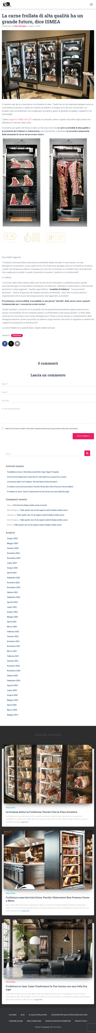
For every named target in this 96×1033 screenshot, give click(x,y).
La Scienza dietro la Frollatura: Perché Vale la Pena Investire (32, 482)
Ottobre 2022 (12, 592)
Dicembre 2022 (13, 583)
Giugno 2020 (12, 695)
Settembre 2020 (13, 681)
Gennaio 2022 (12, 636)
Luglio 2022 (12, 607)
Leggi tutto (24, 822)
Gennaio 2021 (12, 661)
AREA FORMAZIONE (34, 1021)
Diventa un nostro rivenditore (58, 1021)
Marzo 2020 (12, 710)
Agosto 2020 (12, 685)
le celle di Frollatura (38, 1015)
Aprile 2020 (11, 705)
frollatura (17, 335)
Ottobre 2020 (12, 676)
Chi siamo (13, 1015)
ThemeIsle (57, 1027)
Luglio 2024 (12, 563)
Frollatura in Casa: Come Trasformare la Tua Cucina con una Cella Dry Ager (38, 492)
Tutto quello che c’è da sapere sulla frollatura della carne (44, 510)
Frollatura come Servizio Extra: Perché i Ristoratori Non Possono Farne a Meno (40, 487)
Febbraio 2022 (13, 632)
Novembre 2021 (13, 646)
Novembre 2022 (13, 587)
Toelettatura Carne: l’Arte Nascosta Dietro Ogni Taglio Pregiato (33, 472)
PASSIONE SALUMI (16, 1021)
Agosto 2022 (12, 602)
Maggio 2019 (12, 715)
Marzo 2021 (12, 651)
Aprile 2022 (11, 622)
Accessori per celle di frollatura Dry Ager (69, 1015)
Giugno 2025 (12, 538)
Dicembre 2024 (13, 553)
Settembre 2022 (13, 597)
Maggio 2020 (12, 700)
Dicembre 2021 (13, 641)
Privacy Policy (81, 1021)
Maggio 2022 (12, 617)
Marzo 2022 (12, 627)
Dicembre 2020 (13, 666)
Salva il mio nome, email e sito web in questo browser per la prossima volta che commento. (41, 429)
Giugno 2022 (12, 612)
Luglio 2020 (12, 690)
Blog (23, 1015)
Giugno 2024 (12, 568)
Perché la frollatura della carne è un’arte (30, 505)
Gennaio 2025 (12, 548)
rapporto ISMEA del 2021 (20, 119)
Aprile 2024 (11, 573)
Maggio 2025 (12, 543)
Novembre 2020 (13, 671)
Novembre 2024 (13, 558)
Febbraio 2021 (13, 656)
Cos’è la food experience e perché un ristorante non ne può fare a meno (36, 477)
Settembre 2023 (13, 578)
